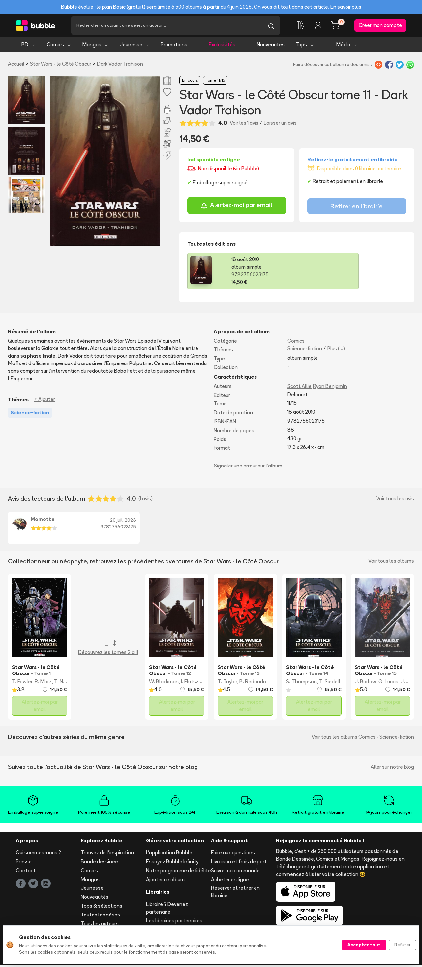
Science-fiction (304, 350)
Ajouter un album (165, 881)
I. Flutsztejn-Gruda (202, 683)
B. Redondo (252, 683)
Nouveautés (271, 46)
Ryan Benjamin (330, 388)
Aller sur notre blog (392, 768)
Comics (59, 46)
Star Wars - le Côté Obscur (60, 66)
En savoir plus (345, 7)
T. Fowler (22, 683)
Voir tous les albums (391, 563)
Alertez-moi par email (236, 208)
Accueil (16, 66)
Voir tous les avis (395, 500)
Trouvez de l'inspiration (107, 854)
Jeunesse (135, 46)
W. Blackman (164, 683)
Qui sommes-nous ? (38, 854)
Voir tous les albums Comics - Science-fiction (363, 738)
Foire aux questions (233, 854)
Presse (24, 863)
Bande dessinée (99, 863)
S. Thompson (301, 683)
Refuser (402, 944)
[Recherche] (166, 26)
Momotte (43, 521)
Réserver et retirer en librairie (235, 894)
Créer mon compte (380, 26)
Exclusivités (222, 46)
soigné (240, 184)
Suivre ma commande (235, 872)
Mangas (95, 46)
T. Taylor (227, 683)
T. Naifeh (64, 683)
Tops (304, 46)
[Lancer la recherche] (271, 26)
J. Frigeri (410, 683)
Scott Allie (299, 388)
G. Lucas (388, 683)
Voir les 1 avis (244, 125)
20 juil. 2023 (123, 522)
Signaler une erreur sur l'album (248, 468)
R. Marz (43, 683)
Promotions (174, 46)
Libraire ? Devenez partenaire (167, 910)
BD (28, 46)
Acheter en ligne (230, 881)
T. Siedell (329, 683)
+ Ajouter (44, 401)
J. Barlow (365, 683)
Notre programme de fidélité (178, 872)
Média (347, 46)
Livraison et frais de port (239, 863)
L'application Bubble (169, 854)
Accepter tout (363, 944)
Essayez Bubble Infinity (172, 863)
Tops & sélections (101, 908)
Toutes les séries (100, 916)
